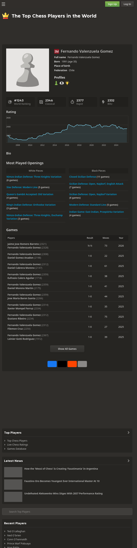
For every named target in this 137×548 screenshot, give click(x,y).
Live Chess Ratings (17, 444)
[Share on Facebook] (52, 364)
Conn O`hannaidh (17, 539)
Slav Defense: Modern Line (22, 187)
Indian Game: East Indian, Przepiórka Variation (96, 211)
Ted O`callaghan (16, 531)
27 (105, 326)
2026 (121, 245)
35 (105, 306)
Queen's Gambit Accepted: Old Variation (30, 194)
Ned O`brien (14, 535)
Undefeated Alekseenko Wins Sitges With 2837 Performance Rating (63, 493)
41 (105, 286)
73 (105, 245)
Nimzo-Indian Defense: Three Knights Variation (34, 176)
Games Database (16, 448)
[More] (82, 364)
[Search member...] (67, 511)
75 (105, 316)
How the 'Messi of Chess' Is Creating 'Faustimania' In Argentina (61, 468)
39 (105, 337)
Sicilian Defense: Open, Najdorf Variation (93, 194)
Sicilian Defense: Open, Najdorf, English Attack (96, 183)
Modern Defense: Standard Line (88, 204)
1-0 (90, 255)
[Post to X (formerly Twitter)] (62, 364)
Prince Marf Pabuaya (19, 543)
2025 (121, 255)
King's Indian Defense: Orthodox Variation (31, 204)
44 (105, 296)
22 (105, 255)
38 (105, 276)
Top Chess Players (17, 440)
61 (105, 266)
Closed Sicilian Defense (83, 176)
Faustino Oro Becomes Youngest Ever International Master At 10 (61, 481)
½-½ (90, 245)
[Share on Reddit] (72, 364)
